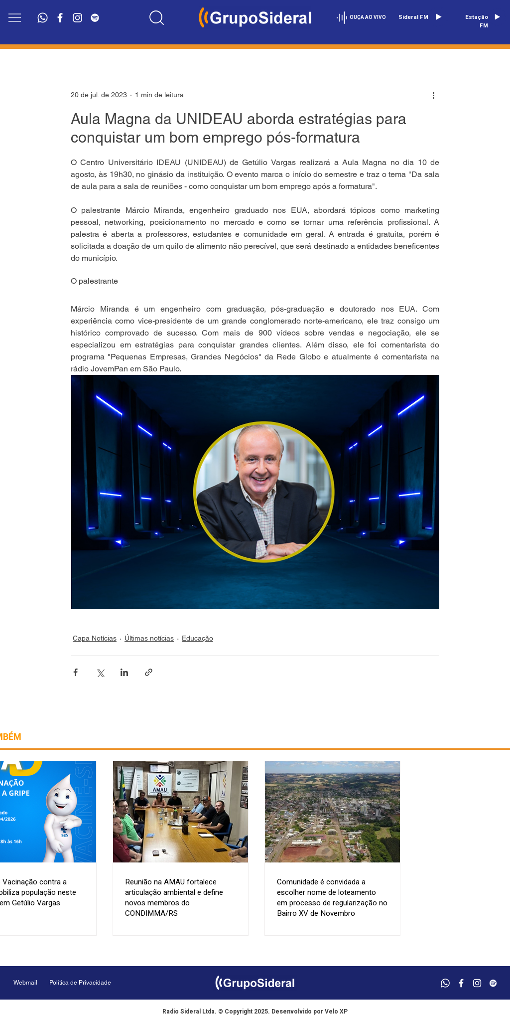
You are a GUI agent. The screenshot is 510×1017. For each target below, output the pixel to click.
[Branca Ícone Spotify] (95, 17)
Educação (197, 638)
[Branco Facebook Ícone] (60, 17)
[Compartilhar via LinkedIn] (124, 672)
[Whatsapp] (42, 17)
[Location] (156, 17)
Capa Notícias (95, 638)
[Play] (438, 17)
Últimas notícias (149, 638)
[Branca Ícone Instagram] (77, 17)
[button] (14, 17)
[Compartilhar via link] (148, 672)
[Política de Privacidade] (105, 983)
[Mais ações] (433, 95)
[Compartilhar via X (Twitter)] (100, 672)
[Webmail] (25, 983)
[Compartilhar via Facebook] (75, 672)
